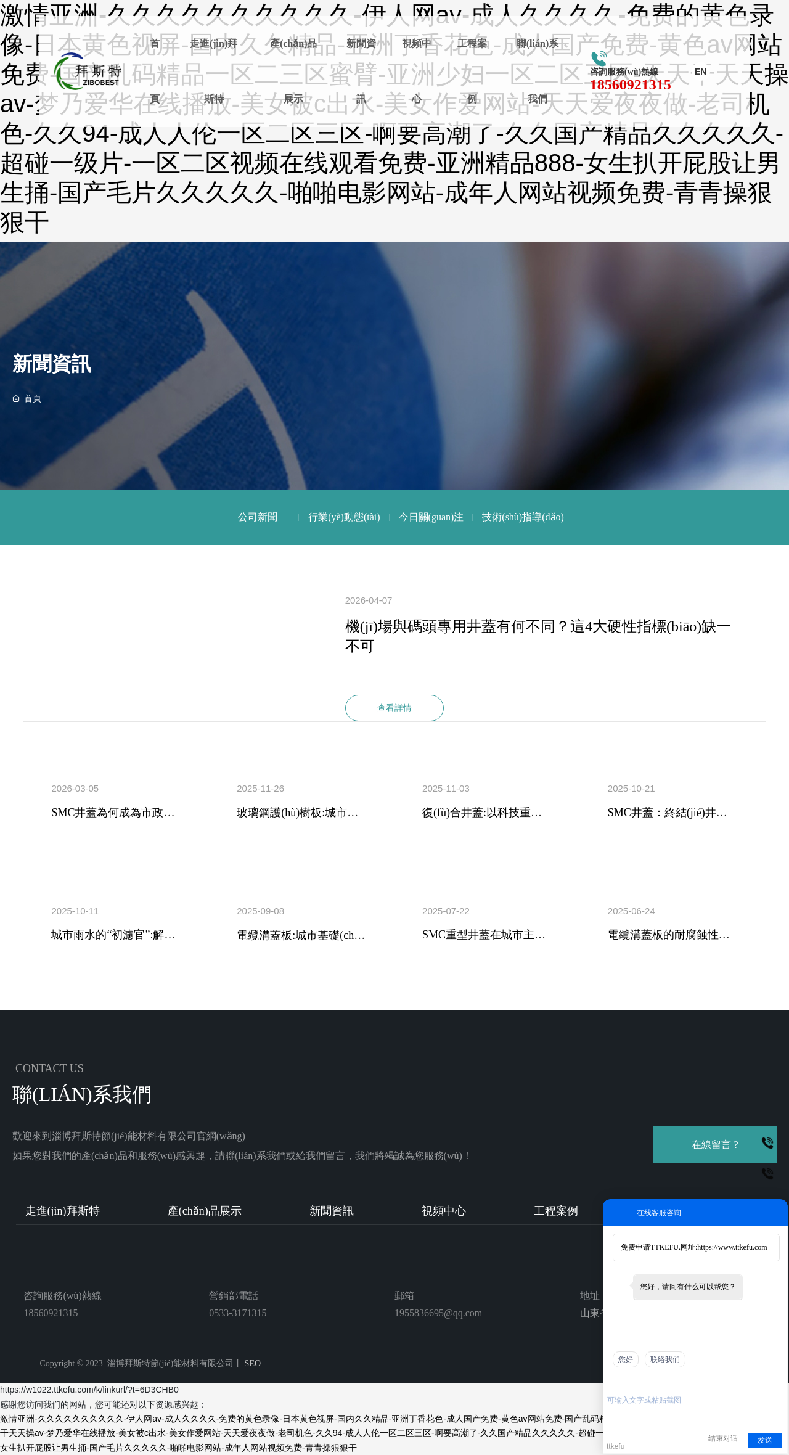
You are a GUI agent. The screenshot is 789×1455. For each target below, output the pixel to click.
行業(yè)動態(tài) (344, 517)
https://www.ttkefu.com (732, 1247)
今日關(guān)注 (431, 517)
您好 (625, 1359)
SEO (251, 1363)
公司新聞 (257, 517)
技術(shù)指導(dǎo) (523, 517)
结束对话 (723, 1438)
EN (700, 71)
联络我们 (665, 1359)
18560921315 (630, 84)
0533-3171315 (237, 1313)
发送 (765, 1440)
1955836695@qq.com (438, 1313)
